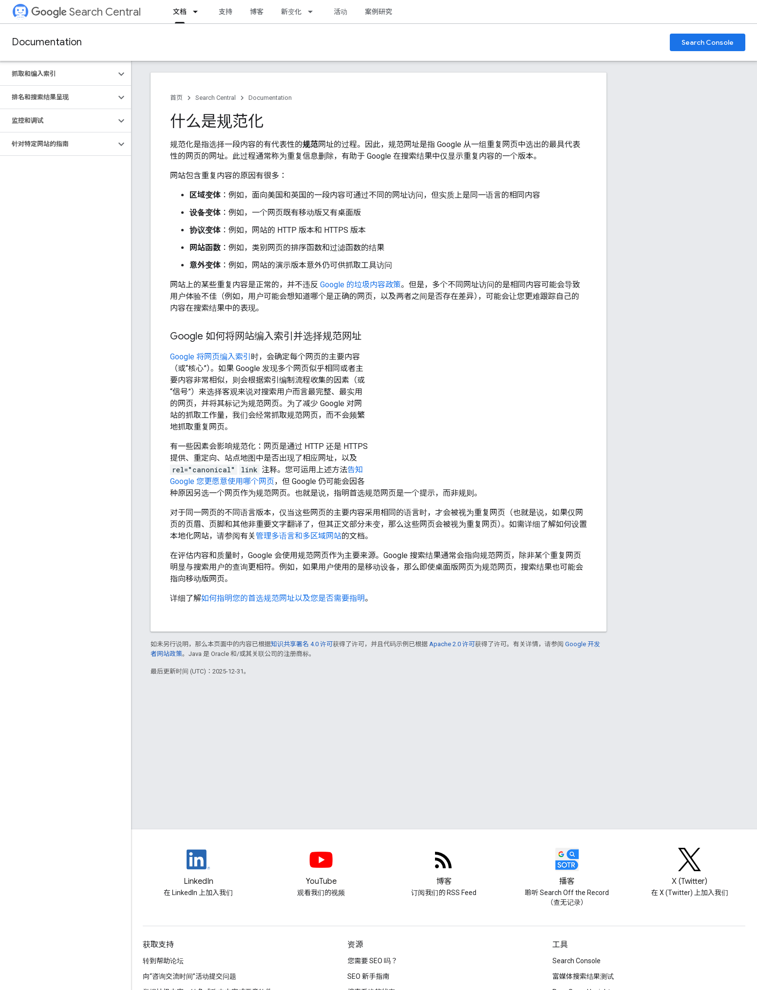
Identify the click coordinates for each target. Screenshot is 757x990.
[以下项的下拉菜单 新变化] (313, 11)
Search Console (707, 42)
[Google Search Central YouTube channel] (321, 868)
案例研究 (378, 11)
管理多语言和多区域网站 (298, 536)
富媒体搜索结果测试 (583, 976)
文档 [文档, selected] (180, 11)
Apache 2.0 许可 (452, 644)
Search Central (86, 12)
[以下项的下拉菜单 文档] (198, 11)
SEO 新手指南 (368, 976)
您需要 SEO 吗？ (372, 961)
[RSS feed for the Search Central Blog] (444, 868)
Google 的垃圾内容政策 (360, 284)
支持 (225, 11)
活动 (340, 11)
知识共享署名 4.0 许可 (302, 644)
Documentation (47, 42)
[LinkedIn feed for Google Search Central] (198, 868)
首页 (176, 97)
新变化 (291, 11)
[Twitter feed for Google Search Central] (690, 868)
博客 (257, 11)
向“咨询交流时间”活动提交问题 (189, 976)
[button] (57, 74)
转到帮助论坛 (163, 961)
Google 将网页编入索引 (210, 356)
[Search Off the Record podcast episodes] (567, 868)
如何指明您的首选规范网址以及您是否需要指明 (283, 598)
